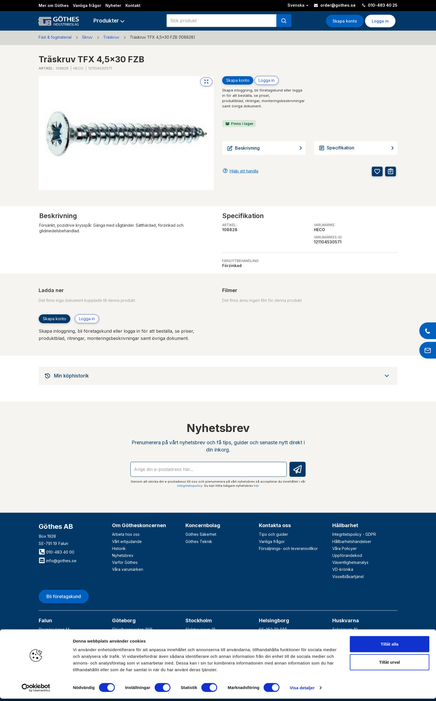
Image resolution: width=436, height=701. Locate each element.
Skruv (87, 37)
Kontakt (132, 5)
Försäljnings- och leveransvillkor (288, 548)
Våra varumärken (127, 569)
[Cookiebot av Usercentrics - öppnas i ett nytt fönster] (36, 690)
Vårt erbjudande (127, 541)
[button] (109, 20)
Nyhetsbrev (122, 555)
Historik (119, 548)
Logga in (380, 21)
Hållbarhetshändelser (351, 541)
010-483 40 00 (56, 552)
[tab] (218, 376)
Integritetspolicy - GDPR (354, 534)
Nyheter (113, 5)
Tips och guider (273, 534)
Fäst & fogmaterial (55, 37)
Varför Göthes (125, 562)
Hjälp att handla (243, 171)
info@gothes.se (57, 560)
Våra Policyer (344, 548)
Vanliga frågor (87, 5)
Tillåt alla (389, 646)
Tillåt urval (389, 664)
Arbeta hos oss (126, 534)
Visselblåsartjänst (348, 576)
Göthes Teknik (198, 541)
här (256, 486)
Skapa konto (345, 21)
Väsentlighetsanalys (350, 562)
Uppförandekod (347, 555)
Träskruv (111, 37)
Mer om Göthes (54, 5)
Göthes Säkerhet (200, 534)
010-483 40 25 (379, 5)
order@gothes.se (335, 5)
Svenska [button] (298, 5)
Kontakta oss (275, 525)
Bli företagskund (63, 596)
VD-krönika (342, 569)
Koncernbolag (202, 525)
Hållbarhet (345, 525)
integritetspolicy (189, 486)
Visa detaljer (302, 690)
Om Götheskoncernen (139, 525)
